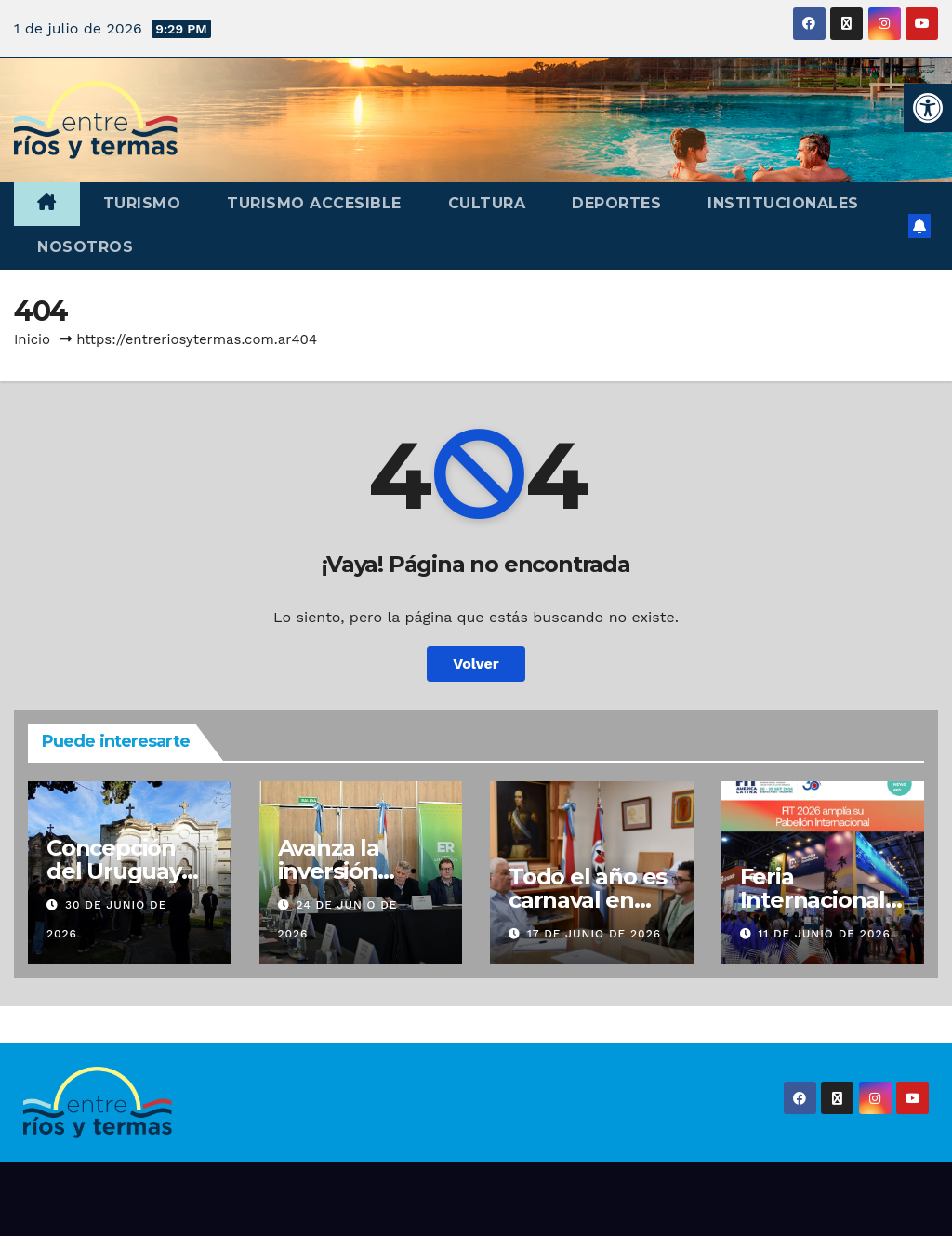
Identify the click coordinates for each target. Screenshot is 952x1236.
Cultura (487, 203)
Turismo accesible (314, 203)
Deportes (616, 203)
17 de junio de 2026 (594, 933)
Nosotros (85, 247)
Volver (476, 663)
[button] (928, 108)
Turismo (142, 203)
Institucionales (783, 203)
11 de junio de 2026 (824, 933)
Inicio (32, 339)
